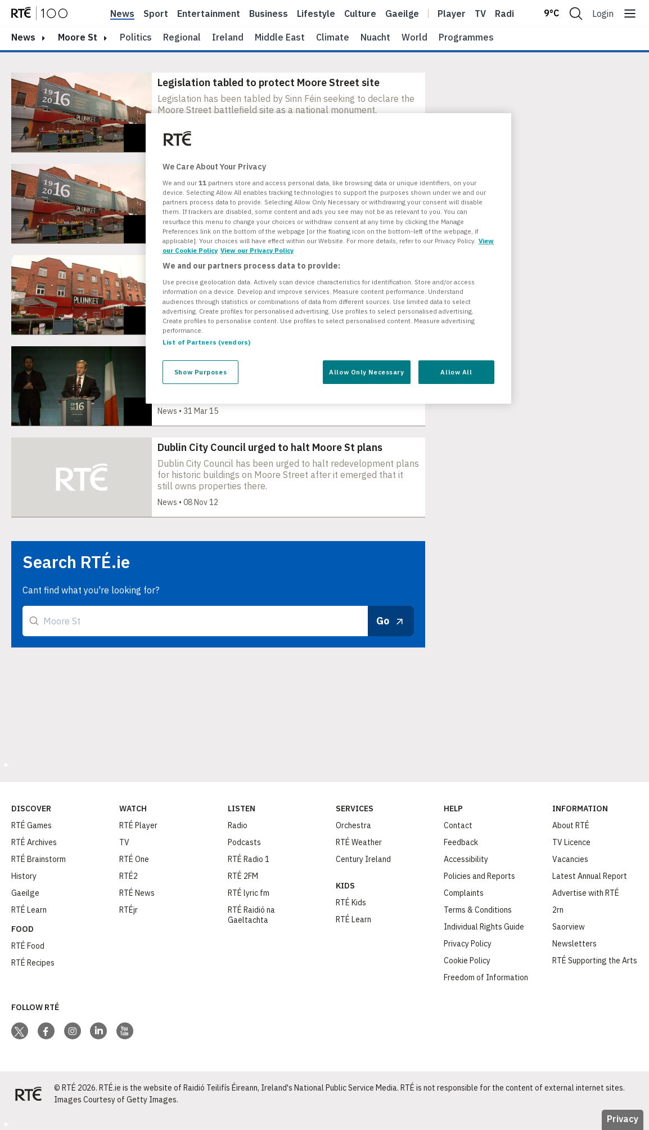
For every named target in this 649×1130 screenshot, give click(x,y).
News (122, 13)
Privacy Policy (468, 944)
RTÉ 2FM (243, 876)
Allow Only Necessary (366, 372)
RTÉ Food (27, 946)
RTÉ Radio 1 (248, 859)
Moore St (77, 37)
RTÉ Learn (29, 910)
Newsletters (574, 944)
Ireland (228, 37)
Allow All (456, 372)
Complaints (464, 893)
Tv (480, 13)
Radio (507, 13)
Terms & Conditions (478, 910)
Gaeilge (402, 13)
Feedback (461, 842)
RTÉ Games (31, 825)
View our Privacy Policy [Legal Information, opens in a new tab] (257, 250)
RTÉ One (134, 859)
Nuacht (375, 37)
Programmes (466, 37)
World (414, 37)
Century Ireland (363, 859)
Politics (136, 37)
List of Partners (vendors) (206, 342)
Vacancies (570, 859)
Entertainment (208, 13)
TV (124, 842)
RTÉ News (137, 893)
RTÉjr (128, 910)
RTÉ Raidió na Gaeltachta (251, 915)
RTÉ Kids (351, 902)
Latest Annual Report (589, 876)
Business (268, 13)
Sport (155, 13)
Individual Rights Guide (484, 927)
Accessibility (466, 859)
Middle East (280, 37)
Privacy (622, 1118)
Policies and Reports (479, 876)
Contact (458, 825)
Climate (332, 37)
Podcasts (244, 842)
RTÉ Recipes (33, 963)
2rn (558, 910)
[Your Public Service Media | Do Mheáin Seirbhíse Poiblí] (28, 1094)
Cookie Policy (467, 960)
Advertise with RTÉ (585, 893)
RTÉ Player (138, 825)
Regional (182, 37)
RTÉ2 (128, 876)
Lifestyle (316, 13)
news (23, 37)
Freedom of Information (486, 977)
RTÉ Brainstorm (38, 859)
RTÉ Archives (34, 842)
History (24, 876)
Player (452, 13)
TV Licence (571, 842)
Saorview (568, 927)
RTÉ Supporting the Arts (594, 960)
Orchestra (353, 825)
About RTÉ (570, 825)
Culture (360, 13)
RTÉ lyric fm (248, 893)
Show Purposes (200, 372)
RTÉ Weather (359, 842)
